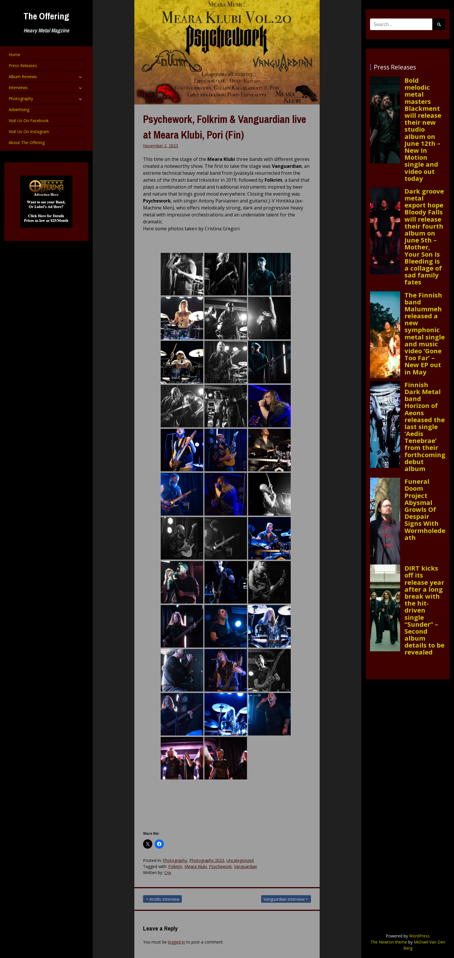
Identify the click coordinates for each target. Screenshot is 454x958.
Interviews (18, 87)
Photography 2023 (206, 860)
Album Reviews (23, 76)
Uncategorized (240, 860)
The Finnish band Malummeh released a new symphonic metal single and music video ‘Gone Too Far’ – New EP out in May (424, 333)
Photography (21, 98)
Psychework (220, 866)
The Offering (46, 16)
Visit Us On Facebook (29, 120)
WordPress (419, 936)
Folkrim (175, 866)
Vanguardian (245, 866)
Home (14, 54)
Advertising (19, 109)
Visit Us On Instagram (29, 131)
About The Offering (27, 142)
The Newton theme (388, 942)
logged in (176, 942)
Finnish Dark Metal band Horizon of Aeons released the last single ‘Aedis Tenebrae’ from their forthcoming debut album (424, 426)
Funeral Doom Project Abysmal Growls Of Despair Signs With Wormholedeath (424, 509)
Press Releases (23, 65)
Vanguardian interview (284, 899)
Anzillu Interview (164, 899)
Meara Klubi (195, 866)
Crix (167, 872)
